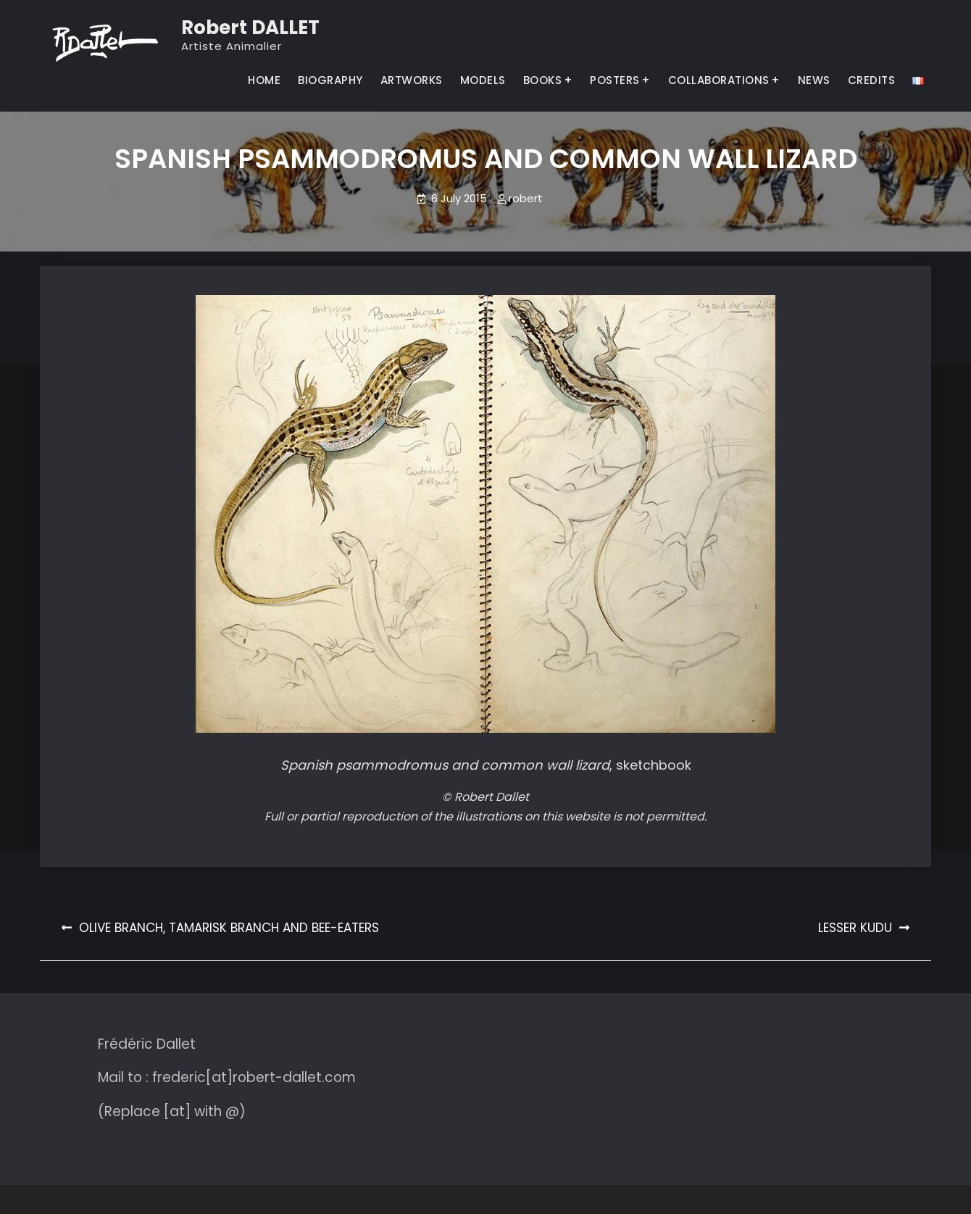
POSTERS (615, 80)
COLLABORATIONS (719, 80)
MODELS (483, 80)
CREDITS (872, 80)
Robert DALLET (250, 27)
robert (526, 198)
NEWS (814, 80)
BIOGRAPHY (330, 80)
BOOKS (542, 80)
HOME (264, 80)
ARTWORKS (411, 80)
